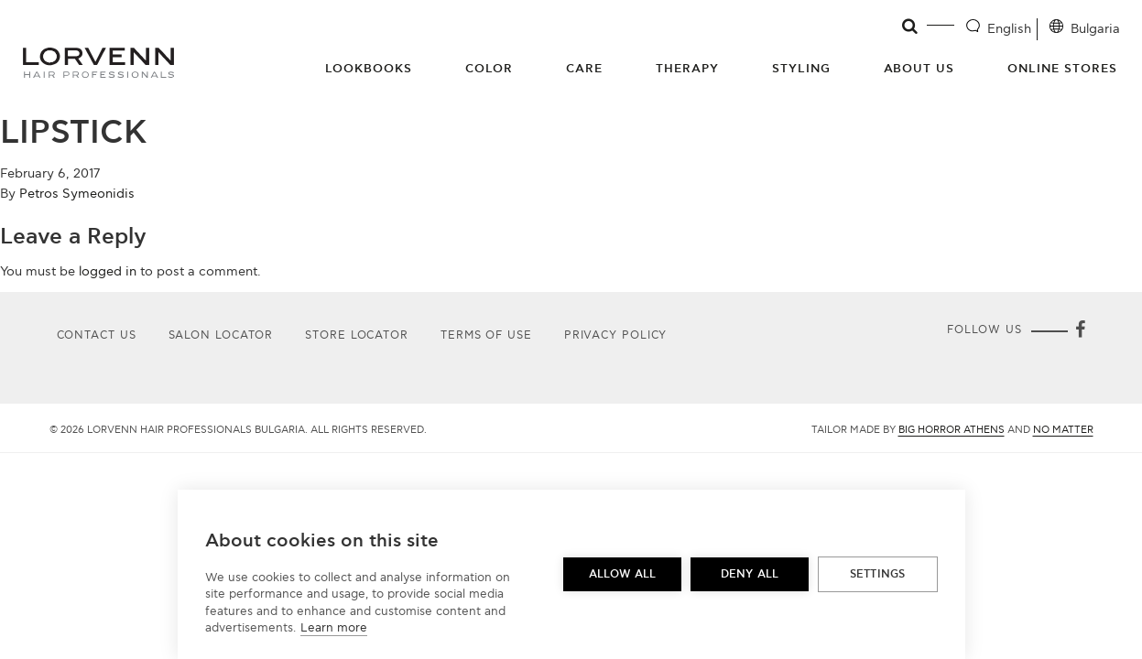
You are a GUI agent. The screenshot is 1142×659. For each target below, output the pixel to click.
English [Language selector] (1009, 29)
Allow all (623, 574)
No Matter (1063, 430)
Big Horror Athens (951, 430)
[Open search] (910, 26)
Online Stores (1062, 68)
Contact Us (96, 335)
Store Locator (356, 335)
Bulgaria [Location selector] (1095, 29)
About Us (919, 68)
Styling (801, 68)
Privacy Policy (616, 335)
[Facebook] (1080, 331)
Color (489, 68)
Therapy (687, 68)
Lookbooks (368, 68)
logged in (107, 271)
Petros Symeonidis (77, 193)
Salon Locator (221, 335)
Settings (878, 574)
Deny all (750, 574)
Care (584, 68)
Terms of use (486, 335)
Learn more (333, 628)
